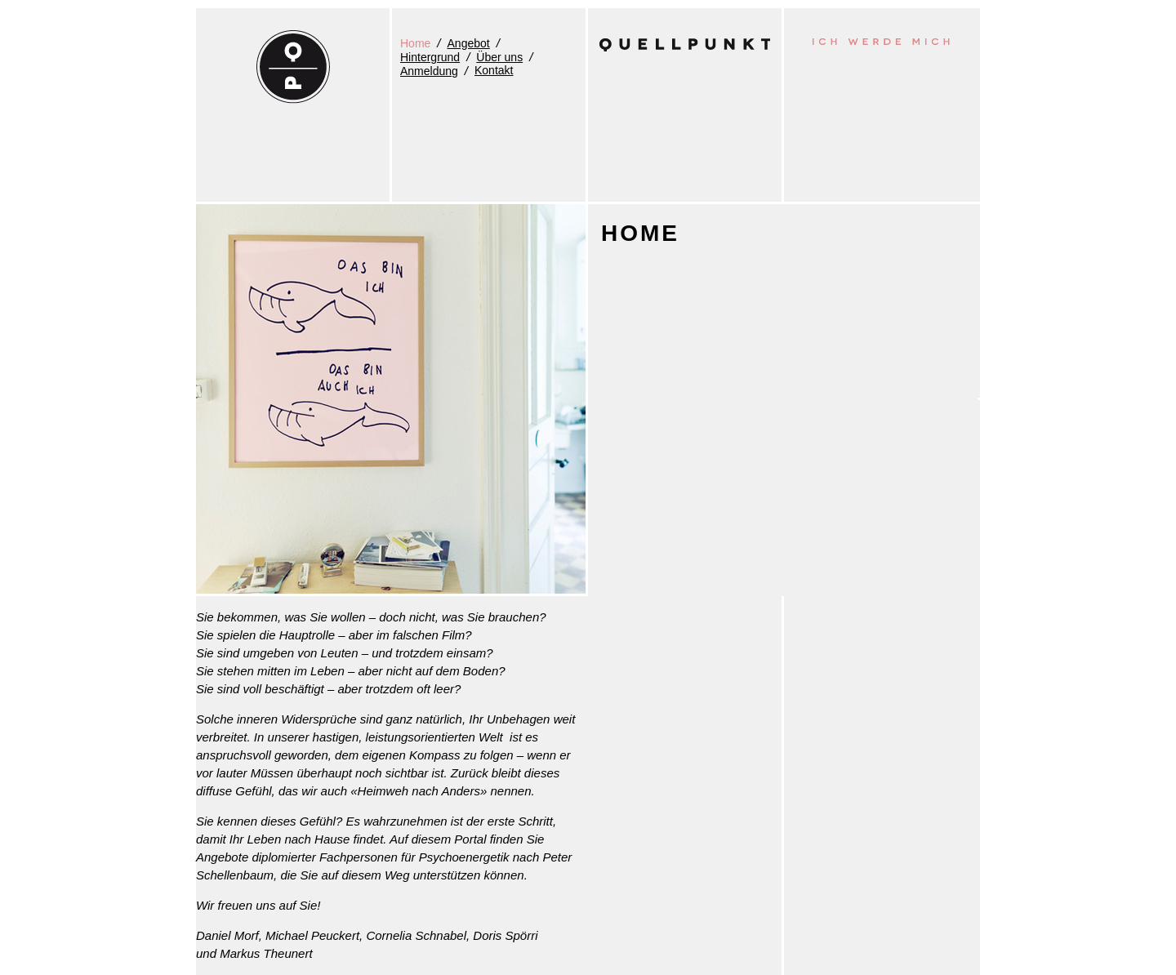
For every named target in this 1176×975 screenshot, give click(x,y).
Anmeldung (429, 71)
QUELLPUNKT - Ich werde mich (293, 67)
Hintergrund (430, 57)
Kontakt (493, 70)
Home (415, 43)
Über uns (499, 57)
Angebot (469, 43)
